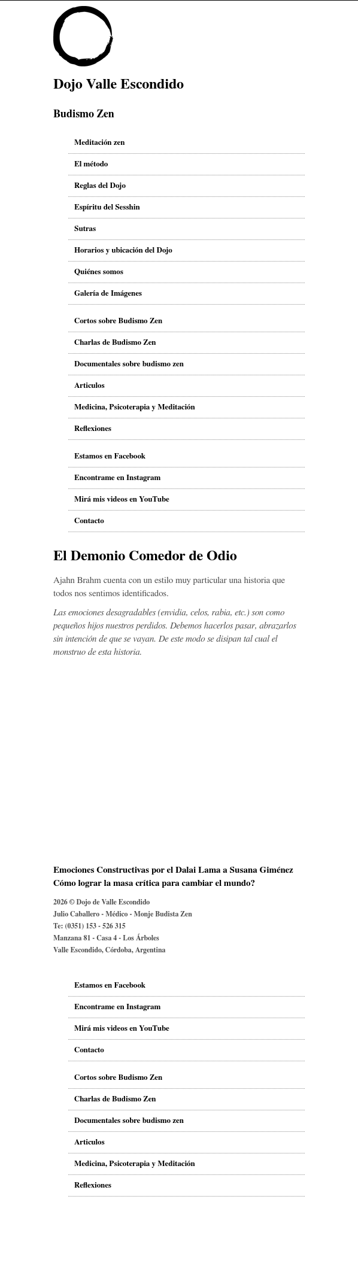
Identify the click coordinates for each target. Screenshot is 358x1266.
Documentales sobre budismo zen (129, 364)
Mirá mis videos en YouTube (121, 499)
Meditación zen (99, 143)
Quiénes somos (98, 272)
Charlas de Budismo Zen (115, 343)
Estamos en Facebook (109, 456)
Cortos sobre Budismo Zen (118, 321)
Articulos (89, 386)
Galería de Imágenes (108, 293)
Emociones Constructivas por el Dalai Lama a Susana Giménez (173, 870)
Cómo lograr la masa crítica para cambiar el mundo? (154, 883)
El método (91, 164)
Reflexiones (92, 429)
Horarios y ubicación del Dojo (123, 250)
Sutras (85, 229)
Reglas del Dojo (100, 186)
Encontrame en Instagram (117, 478)
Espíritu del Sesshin (107, 207)
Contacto (89, 521)
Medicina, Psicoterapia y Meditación (134, 407)
